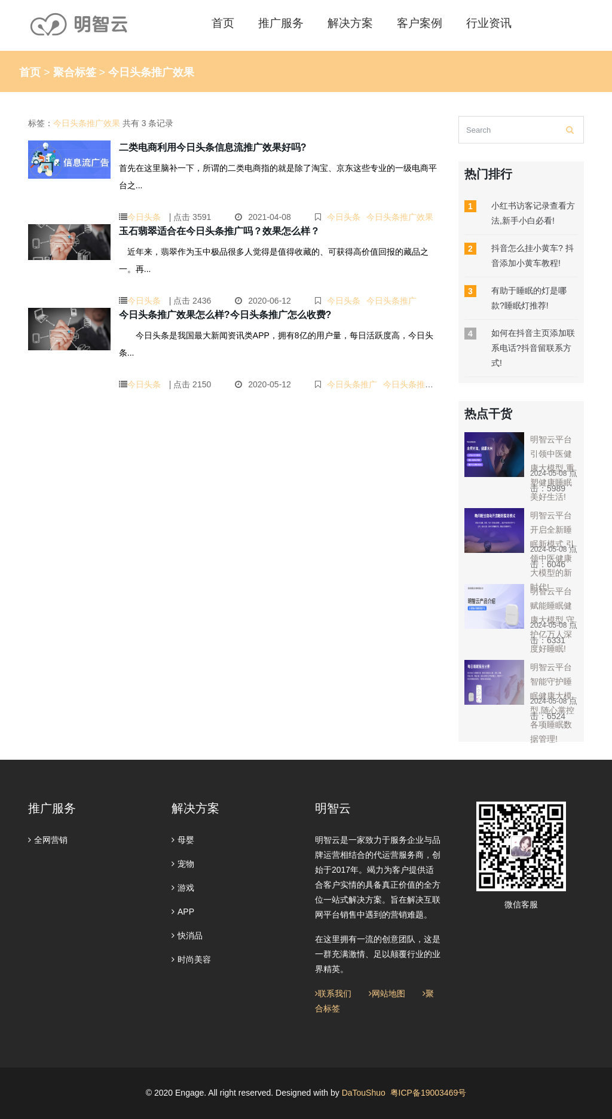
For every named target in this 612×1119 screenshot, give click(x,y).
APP (183, 911)
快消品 (187, 935)
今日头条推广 (391, 300)
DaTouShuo (363, 1092)
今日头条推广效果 (399, 217)
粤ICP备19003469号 (428, 1092)
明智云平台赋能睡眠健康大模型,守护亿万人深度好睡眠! (552, 619)
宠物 (183, 864)
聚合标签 (74, 72)
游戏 (183, 887)
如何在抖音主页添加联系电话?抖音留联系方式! (533, 348)
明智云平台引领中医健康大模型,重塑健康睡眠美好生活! (552, 468)
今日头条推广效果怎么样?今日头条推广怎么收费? (225, 315)
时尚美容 (191, 959)
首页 (30, 72)
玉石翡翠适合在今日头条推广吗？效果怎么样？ (219, 231)
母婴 (183, 840)
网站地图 (387, 993)
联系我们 (333, 993)
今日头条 (144, 217)
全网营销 (48, 840)
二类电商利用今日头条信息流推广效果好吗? (213, 147)
